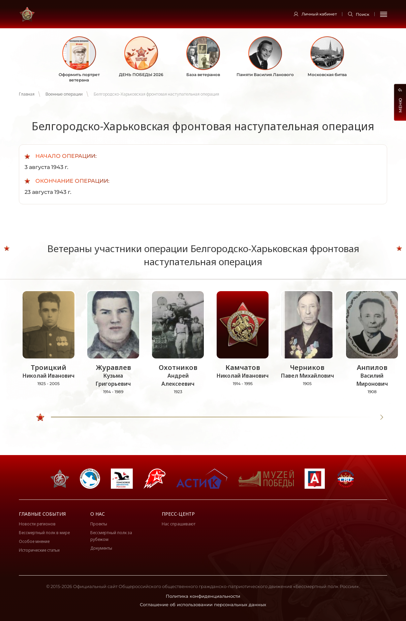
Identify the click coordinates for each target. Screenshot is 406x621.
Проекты (98, 524)
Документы (101, 548)
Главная (26, 94)
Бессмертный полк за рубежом (111, 536)
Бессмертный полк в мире (44, 533)
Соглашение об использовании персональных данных (203, 604)
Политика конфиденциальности (203, 596)
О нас (97, 514)
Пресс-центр (178, 514)
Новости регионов (37, 524)
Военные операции (64, 94)
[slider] (40, 417)
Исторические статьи (39, 550)
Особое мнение (34, 541)
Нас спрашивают (178, 524)
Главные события (42, 514)
